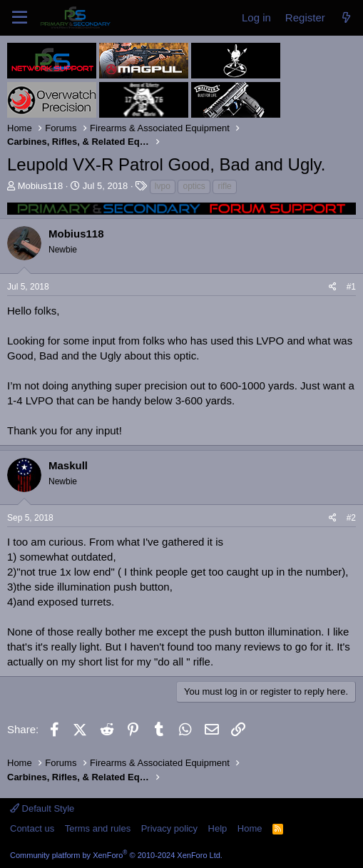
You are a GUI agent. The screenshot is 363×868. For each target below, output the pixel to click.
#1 (351, 287)
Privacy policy (169, 828)
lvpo (162, 186)
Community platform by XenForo (116, 855)
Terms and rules (98, 828)
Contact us (32, 828)
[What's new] (346, 17)
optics (194, 186)
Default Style (42, 808)
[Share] (333, 287)
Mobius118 (40, 185)
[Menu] (19, 18)
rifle (224, 186)
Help (217, 828)
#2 (351, 518)
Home (249, 828)
